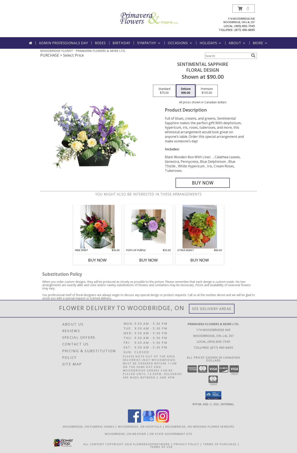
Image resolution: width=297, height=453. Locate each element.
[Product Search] (227, 56)
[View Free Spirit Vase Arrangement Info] (97, 227)
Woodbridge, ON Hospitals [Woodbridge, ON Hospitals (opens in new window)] (140, 426)
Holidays (211, 43)
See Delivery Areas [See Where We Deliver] (211, 308)
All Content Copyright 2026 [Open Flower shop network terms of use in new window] (107, 444)
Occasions (180, 43)
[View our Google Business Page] (148, 421)
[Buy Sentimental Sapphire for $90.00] (203, 183)
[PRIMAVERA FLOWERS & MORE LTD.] (148, 19)
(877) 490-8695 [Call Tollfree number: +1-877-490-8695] (221, 347)
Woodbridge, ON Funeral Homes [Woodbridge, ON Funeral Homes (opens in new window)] (88, 426)
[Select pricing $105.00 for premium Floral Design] (207, 91)
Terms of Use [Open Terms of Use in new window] (161, 446)
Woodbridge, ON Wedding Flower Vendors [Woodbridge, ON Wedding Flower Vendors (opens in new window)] (199, 426)
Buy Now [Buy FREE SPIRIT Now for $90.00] (97, 260)
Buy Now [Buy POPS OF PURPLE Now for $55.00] (148, 260)
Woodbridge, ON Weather (125, 433)
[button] (243, 9)
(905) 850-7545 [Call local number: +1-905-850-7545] (244, 26)
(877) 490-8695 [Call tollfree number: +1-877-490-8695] (244, 30)
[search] (253, 55)
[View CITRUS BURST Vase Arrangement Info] (200, 227)
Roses (100, 43)
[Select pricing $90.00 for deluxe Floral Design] (186, 91)
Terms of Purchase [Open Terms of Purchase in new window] (220, 444)
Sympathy (149, 43)
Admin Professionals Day (63, 43)
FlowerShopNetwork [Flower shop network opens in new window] (151, 444)
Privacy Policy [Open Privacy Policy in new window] (186, 444)
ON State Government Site (171, 433)
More (260, 43)
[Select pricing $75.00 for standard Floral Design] (164, 91)
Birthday (121, 43)
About (237, 43)
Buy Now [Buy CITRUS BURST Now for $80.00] (199, 260)
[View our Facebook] (134, 421)
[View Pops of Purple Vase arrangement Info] (148, 226)
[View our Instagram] (162, 421)
